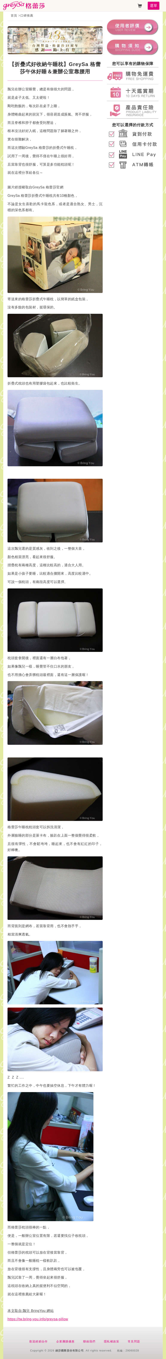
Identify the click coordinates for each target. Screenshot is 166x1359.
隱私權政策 (111, 1341)
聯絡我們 (89, 1341)
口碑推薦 (27, 15)
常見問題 (134, 1341)
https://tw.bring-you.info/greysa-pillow (38, 1319)
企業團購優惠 (65, 1341)
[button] (48, 50)
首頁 (14, 15)
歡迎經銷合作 (38, 1341)
